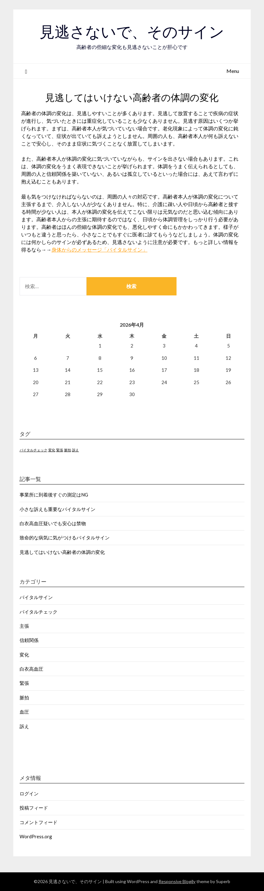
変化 (24, 654)
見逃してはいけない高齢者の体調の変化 (62, 552)
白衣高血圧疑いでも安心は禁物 (53, 523)
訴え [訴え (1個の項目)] (75, 450)
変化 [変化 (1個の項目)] (51, 450)
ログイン (29, 793)
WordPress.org (36, 836)
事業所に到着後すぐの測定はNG (54, 494)
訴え (24, 726)
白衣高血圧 (31, 669)
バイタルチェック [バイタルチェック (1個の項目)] (33, 450)
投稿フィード (34, 808)
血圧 (24, 712)
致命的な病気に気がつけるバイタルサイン (65, 537)
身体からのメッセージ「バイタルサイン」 (99, 249)
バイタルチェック (38, 612)
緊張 (24, 683)
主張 (24, 626)
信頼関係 (29, 640)
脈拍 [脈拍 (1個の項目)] (67, 450)
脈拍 (24, 697)
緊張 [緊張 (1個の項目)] (59, 450)
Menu (232, 71)
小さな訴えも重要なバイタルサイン (57, 509)
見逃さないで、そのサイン (131, 31)
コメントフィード (38, 822)
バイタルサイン (36, 597)
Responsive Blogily (177, 881)
